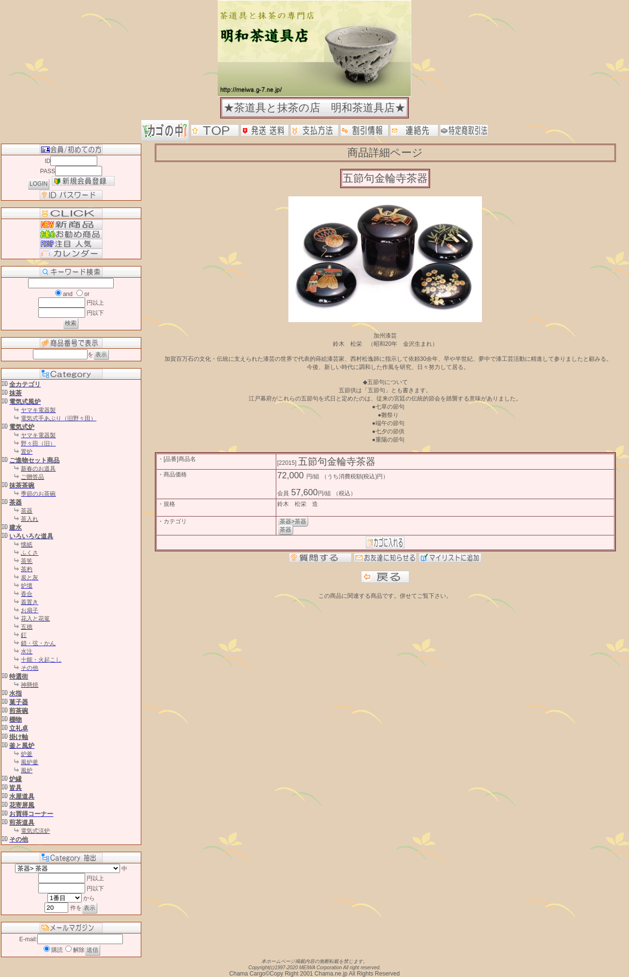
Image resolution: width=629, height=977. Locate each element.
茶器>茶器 (293, 521)
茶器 (285, 529)
